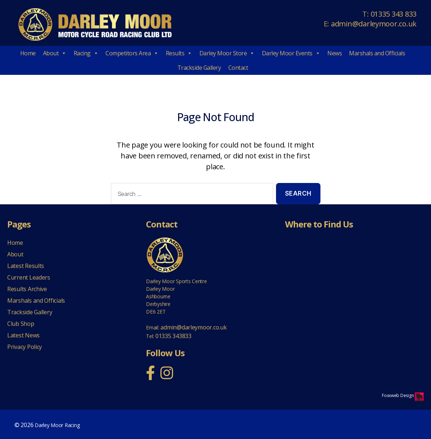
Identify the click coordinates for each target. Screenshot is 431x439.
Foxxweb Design (398, 395)
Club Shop (20, 324)
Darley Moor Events (291, 53)
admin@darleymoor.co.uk (374, 24)
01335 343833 (173, 336)
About (54, 53)
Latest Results (25, 266)
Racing (86, 53)
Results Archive (27, 289)
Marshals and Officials (377, 53)
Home (28, 53)
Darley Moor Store (227, 53)
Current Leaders (28, 277)
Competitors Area (132, 53)
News (334, 53)
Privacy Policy (24, 347)
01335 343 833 (394, 14)
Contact (238, 68)
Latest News (23, 335)
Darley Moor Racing (57, 425)
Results (179, 53)
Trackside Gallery (199, 68)
